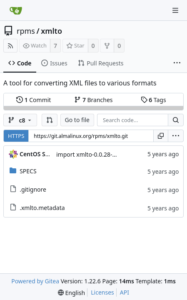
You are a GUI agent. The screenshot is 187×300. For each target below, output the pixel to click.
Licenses (102, 292)
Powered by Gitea (35, 281)
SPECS (28, 171)
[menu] (176, 136)
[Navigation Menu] (175, 10)
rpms (26, 31)
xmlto (51, 31)
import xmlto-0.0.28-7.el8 (90, 154)
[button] (49, 120)
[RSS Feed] (10, 45)
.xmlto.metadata (42, 208)
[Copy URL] (160, 136)
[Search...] (176, 120)
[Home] (15, 10)
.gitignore (33, 189)
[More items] (177, 63)
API (124, 292)
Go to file (77, 120)
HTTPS (16, 136)
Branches (93, 100)
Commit (33, 100)
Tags (153, 100)
